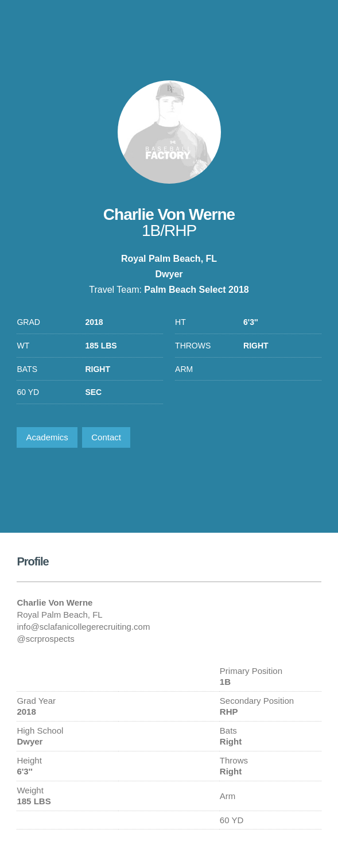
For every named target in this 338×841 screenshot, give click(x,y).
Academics (47, 437)
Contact (106, 437)
